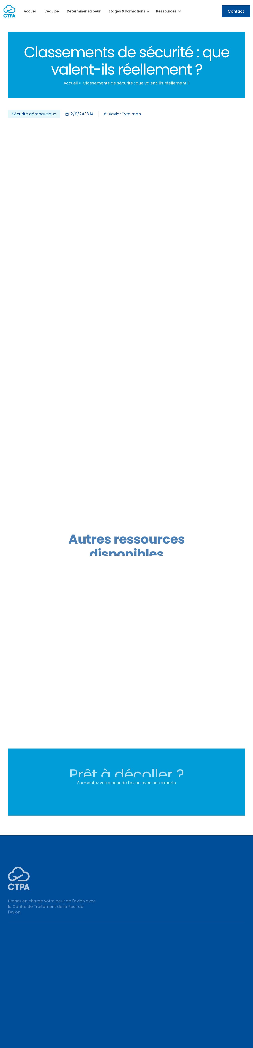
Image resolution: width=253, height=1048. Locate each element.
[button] (128, 11)
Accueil (30, 11)
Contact (236, 11)
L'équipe (51, 11)
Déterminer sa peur (84, 11)
